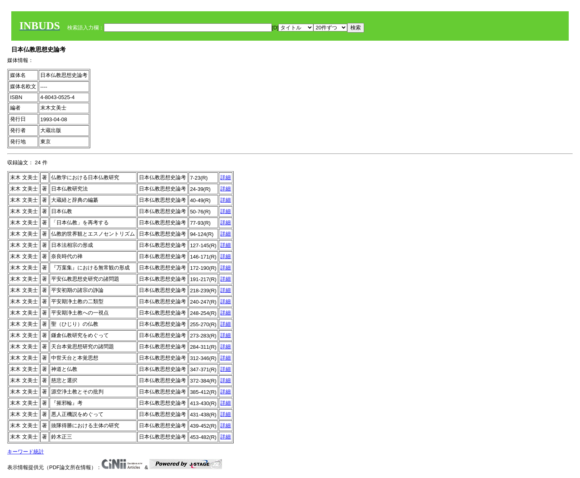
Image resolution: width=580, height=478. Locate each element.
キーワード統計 (25, 452)
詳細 (225, 177)
